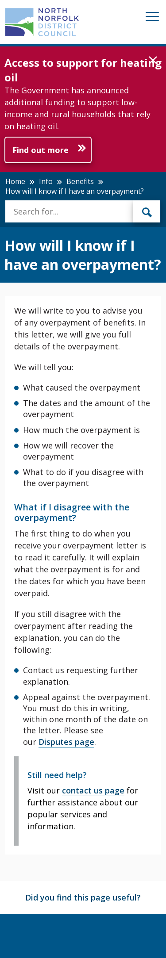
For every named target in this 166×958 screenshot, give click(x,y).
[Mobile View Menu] (152, 18)
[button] (153, 60)
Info (46, 181)
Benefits (80, 181)
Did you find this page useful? (83, 897)
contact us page (93, 790)
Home (15, 181)
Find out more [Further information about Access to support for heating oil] (40, 150)
